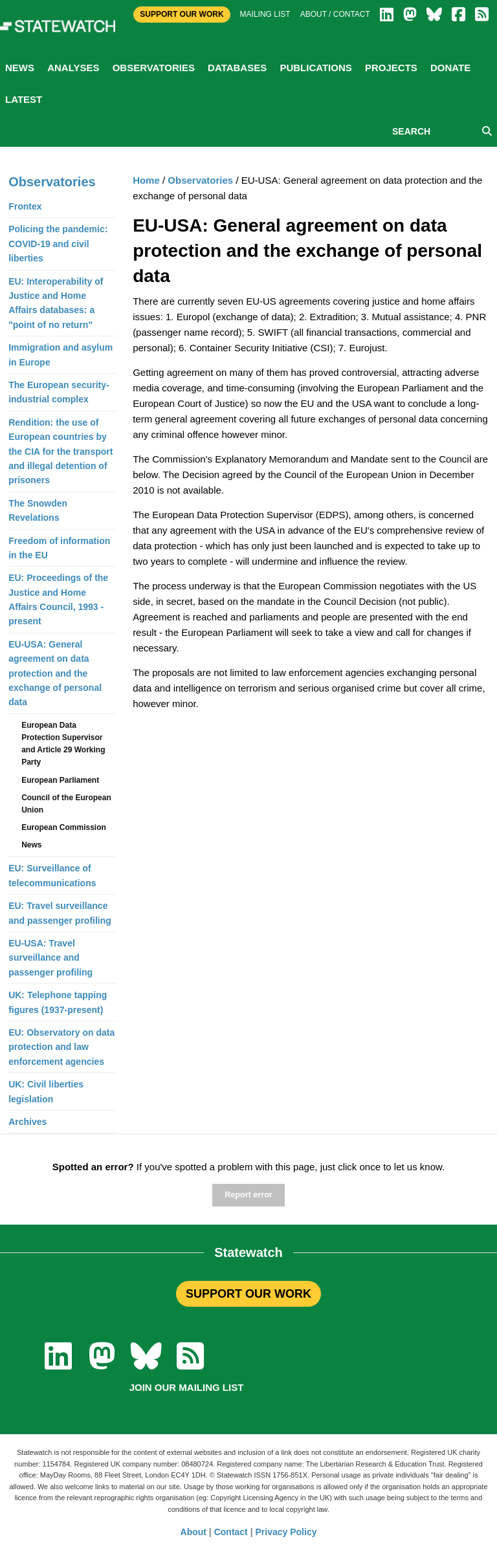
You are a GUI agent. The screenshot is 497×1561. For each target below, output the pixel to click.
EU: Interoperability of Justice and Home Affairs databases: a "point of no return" (55, 303)
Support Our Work (181, 14)
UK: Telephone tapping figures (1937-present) (57, 1002)
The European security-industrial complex (58, 392)
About (193, 1532)
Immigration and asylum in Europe (60, 354)
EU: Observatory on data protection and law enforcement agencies (61, 1047)
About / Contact (335, 14)
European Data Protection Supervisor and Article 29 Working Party (63, 744)
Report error (248, 1194)
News (19, 67)
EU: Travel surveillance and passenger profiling (59, 913)
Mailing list (265, 14)
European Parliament (60, 780)
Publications (315, 67)
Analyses (73, 67)
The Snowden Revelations (37, 510)
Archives (27, 1122)
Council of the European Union (66, 803)
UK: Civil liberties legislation (45, 1091)
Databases (237, 67)
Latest (23, 99)
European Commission (63, 827)
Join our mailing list (186, 1387)
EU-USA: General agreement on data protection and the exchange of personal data (55, 673)
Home (146, 180)
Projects (391, 67)
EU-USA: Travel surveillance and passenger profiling (50, 957)
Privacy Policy (286, 1532)
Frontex (24, 206)
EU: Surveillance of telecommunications (52, 875)
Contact (231, 1532)
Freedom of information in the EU (59, 548)
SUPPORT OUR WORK (248, 1293)
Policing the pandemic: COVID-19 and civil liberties (57, 243)
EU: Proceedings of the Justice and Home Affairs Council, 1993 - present (58, 599)
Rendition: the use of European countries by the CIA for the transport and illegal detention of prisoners (60, 451)
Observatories (154, 67)
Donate (450, 67)
